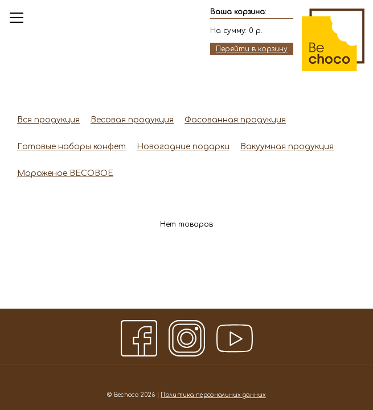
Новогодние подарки (183, 146)
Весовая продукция (132, 120)
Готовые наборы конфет (71, 146)
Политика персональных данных (213, 395)
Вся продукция (48, 120)
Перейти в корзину (252, 49)
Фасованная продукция (235, 120)
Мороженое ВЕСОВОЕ (65, 173)
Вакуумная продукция (287, 146)
